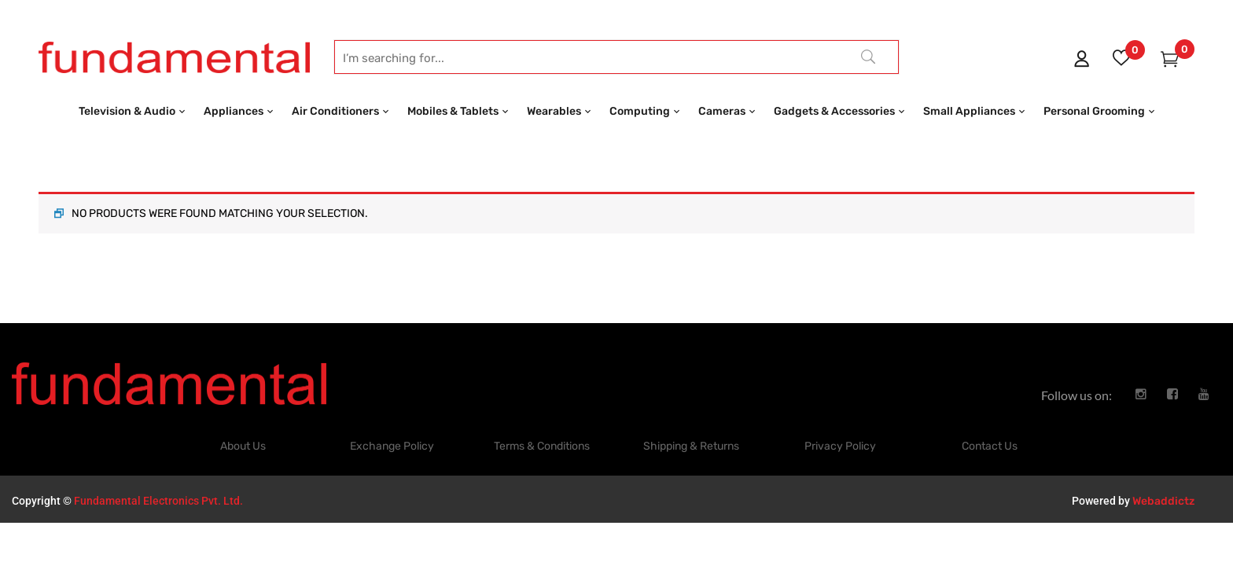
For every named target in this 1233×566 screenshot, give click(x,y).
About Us (243, 420)
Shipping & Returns (691, 420)
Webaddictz (1163, 475)
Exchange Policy (392, 420)
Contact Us (990, 420)
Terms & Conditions (542, 420)
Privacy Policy (840, 420)
